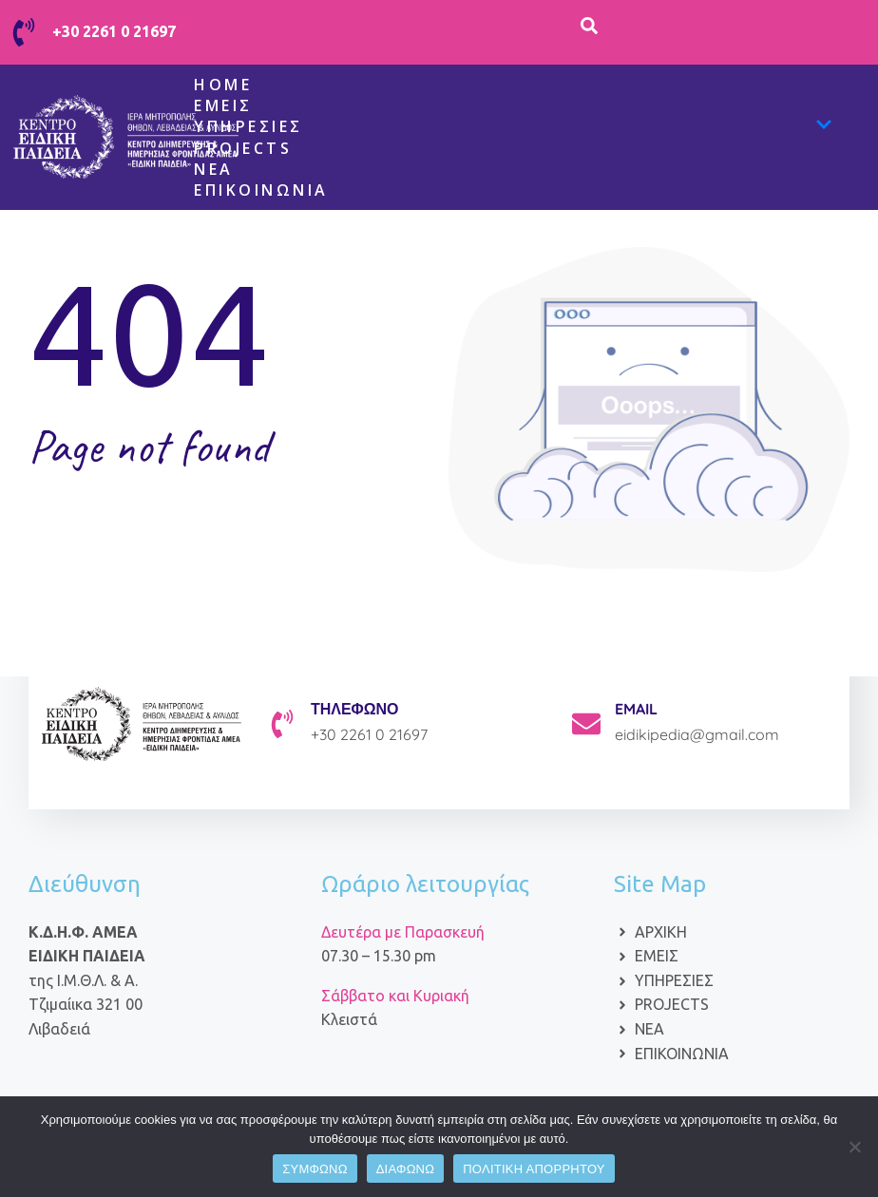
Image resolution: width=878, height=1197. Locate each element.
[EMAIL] (586, 724)
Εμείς (223, 105)
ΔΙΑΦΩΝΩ (405, 1169)
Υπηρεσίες (513, 127)
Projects (243, 148)
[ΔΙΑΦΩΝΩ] (854, 1146)
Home (223, 84)
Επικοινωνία (261, 190)
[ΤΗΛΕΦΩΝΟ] (282, 724)
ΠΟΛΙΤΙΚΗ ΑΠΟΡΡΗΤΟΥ (534, 1169)
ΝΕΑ (214, 169)
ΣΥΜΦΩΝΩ (314, 1169)
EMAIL (636, 708)
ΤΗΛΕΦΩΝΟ (355, 708)
